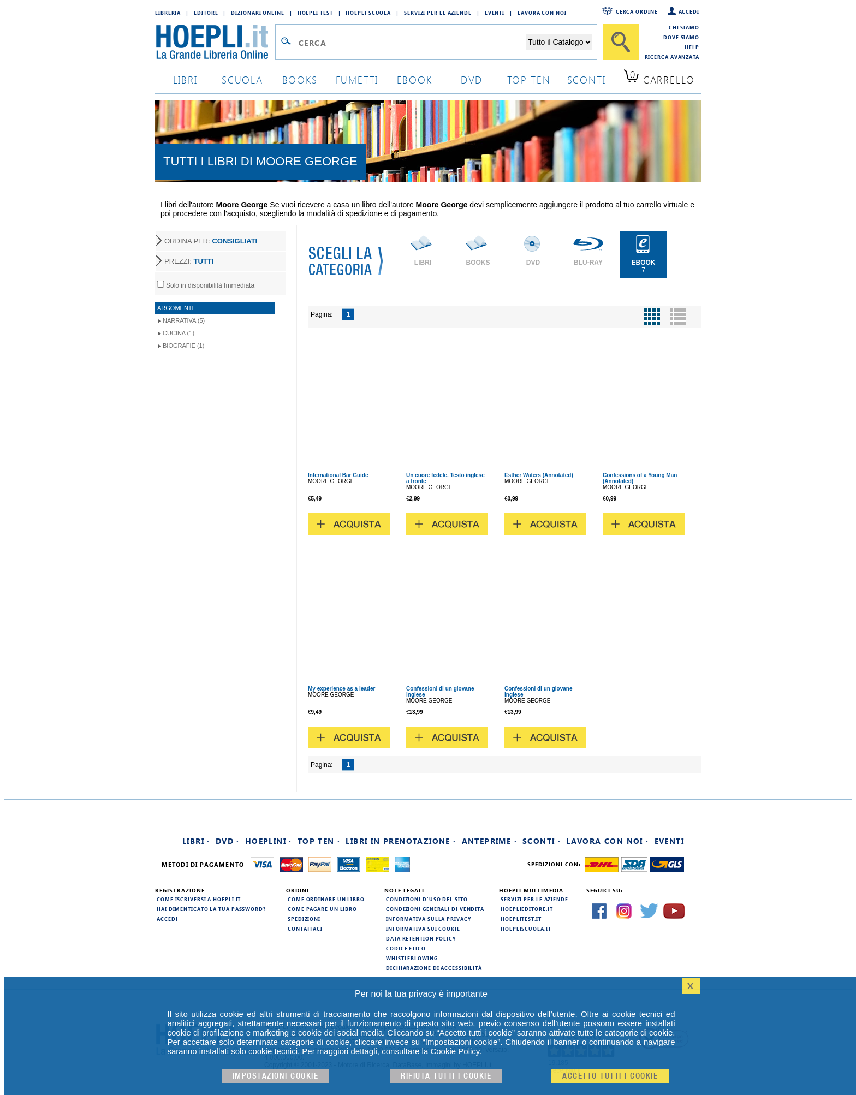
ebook (414, 79)
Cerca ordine (637, 11)
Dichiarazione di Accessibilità (434, 968)
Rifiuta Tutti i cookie (446, 1076)
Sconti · (541, 841)
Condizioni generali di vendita (435, 909)
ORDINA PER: (210, 241)
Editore (206, 12)
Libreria (168, 12)
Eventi (494, 12)
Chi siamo (684, 27)
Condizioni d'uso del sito (427, 899)
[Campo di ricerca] (411, 42)
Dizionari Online (257, 12)
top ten (529, 79)
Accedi (689, 11)
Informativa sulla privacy (428, 918)
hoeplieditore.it (526, 909)
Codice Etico (406, 948)
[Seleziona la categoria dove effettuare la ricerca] (559, 42)
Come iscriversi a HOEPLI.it (199, 899)
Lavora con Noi (542, 12)
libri (185, 79)
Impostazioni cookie (276, 1076)
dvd (472, 79)
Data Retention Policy (421, 938)
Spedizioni (304, 918)
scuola (242, 79)
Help (692, 47)
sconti (586, 79)
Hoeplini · (268, 841)
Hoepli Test (315, 12)
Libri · (196, 841)
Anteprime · (489, 841)
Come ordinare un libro (326, 899)
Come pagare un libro (322, 909)
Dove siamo (681, 37)
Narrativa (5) (184, 320)
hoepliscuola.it (526, 928)
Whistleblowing (412, 958)
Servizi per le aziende (438, 12)
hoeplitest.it (521, 918)
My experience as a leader (341, 689)
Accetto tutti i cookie (610, 1076)
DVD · (228, 841)
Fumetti (357, 79)
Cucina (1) (178, 333)
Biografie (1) (183, 345)
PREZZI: (188, 261)
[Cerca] (621, 42)
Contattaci (305, 928)
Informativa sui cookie (423, 928)
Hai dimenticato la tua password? (211, 909)
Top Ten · (319, 841)
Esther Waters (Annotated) (538, 475)
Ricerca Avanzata (672, 56)
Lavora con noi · (607, 841)
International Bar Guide (338, 475)
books (300, 79)
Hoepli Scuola (368, 12)
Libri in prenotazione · (401, 841)
